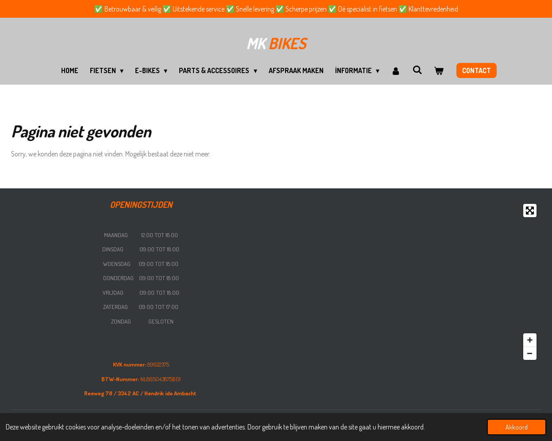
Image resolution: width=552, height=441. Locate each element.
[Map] (411, 281)
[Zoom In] (530, 340)
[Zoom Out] (530, 353)
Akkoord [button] (517, 427)
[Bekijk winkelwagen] (438, 70)
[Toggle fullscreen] (530, 210)
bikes (276, 43)
